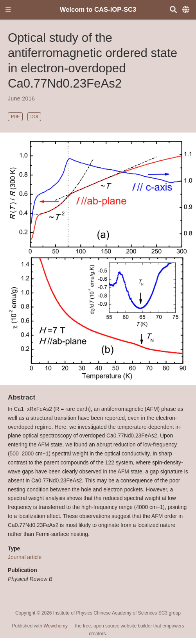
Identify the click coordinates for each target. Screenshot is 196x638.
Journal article (24, 557)
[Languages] (186, 9)
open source (106, 626)
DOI (34, 116)
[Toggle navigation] (8, 9)
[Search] (173, 9)
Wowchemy (55, 626)
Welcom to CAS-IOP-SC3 (98, 9)
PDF (15, 116)
